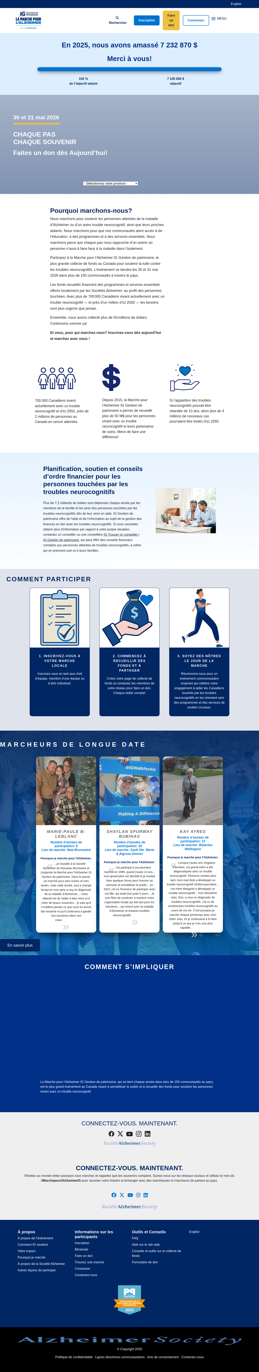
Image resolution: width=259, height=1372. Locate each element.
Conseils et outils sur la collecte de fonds (156, 1253)
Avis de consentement (163, 1357)
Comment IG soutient (33, 1244)
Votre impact (26, 1251)
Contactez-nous (86, 1275)
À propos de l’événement (35, 1238)
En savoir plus (20, 945)
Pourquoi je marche (32, 1257)
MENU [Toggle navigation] (219, 18)
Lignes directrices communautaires (120, 1357)
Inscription (147, 20)
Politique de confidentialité (74, 1357)
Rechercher (117, 20)
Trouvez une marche (89, 1262)
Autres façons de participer (37, 1270)
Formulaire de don (145, 1262)
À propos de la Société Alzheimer (41, 1264)
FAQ (135, 1238)
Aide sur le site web (146, 1244)
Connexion (196, 20)
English (236, 4)
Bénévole (81, 1249)
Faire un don (171, 20)
